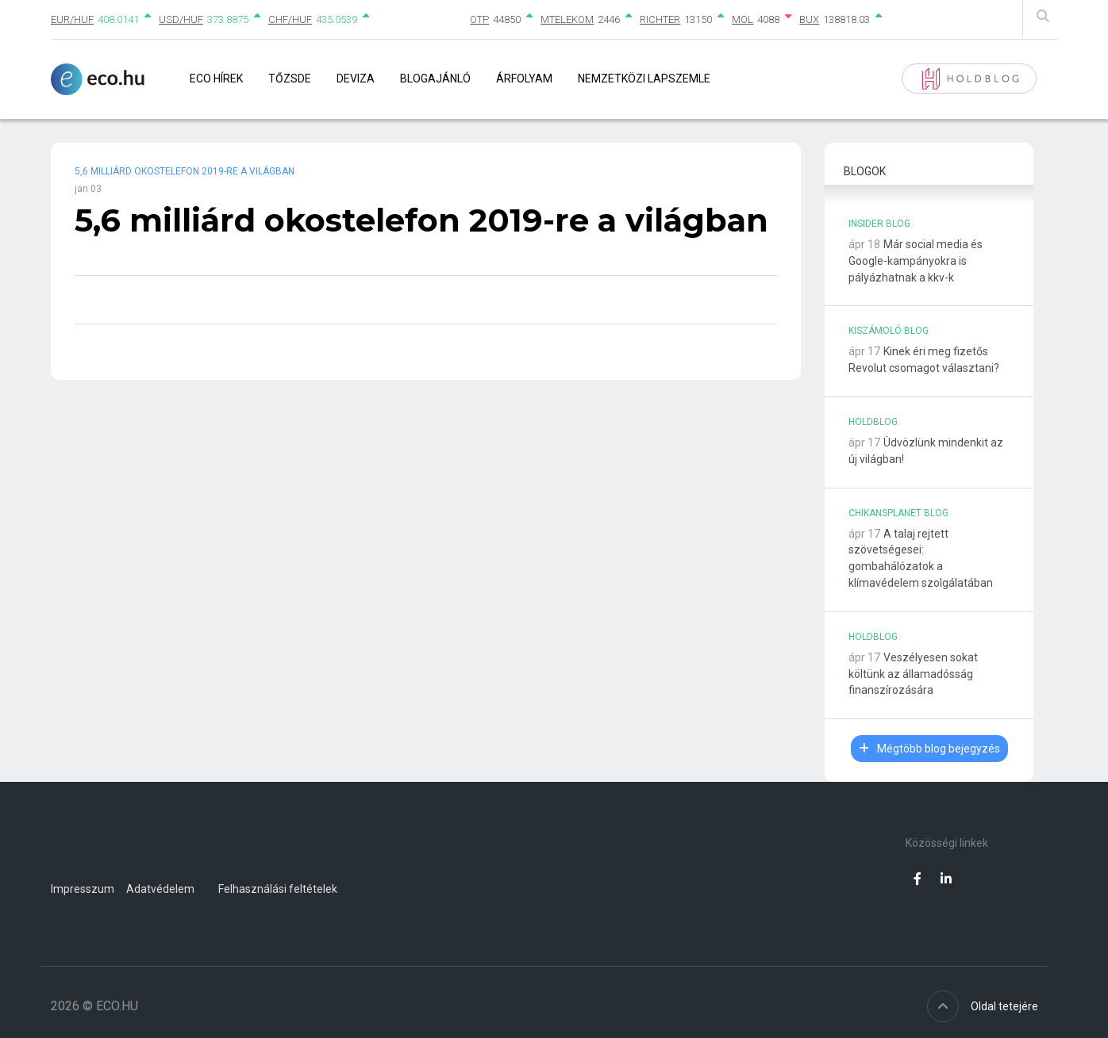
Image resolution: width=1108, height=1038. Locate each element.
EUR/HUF (72, 19)
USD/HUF (181, 19)
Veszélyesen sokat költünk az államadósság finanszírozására (913, 674)
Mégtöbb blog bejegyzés (929, 748)
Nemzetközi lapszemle (644, 78)
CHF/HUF (290, 19)
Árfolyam (524, 78)
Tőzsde (289, 78)
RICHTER (660, 19)
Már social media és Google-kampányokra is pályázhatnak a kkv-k (915, 261)
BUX (809, 19)
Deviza (356, 78)
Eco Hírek (216, 78)
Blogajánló (435, 78)
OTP (479, 19)
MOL (742, 19)
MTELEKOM (567, 19)
